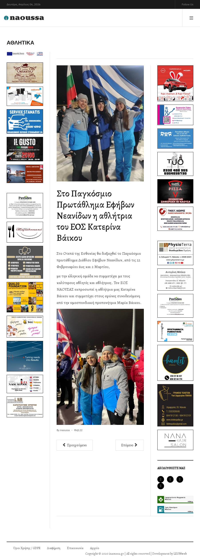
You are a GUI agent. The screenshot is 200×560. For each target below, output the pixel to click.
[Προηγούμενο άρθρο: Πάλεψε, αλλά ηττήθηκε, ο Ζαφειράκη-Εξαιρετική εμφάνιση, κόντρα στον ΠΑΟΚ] (75, 445)
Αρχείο (94, 548)
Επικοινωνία (75, 548)
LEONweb (180, 554)
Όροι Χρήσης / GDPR (26, 548)
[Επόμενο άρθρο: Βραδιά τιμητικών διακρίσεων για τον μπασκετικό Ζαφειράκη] (129, 445)
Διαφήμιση (53, 548)
